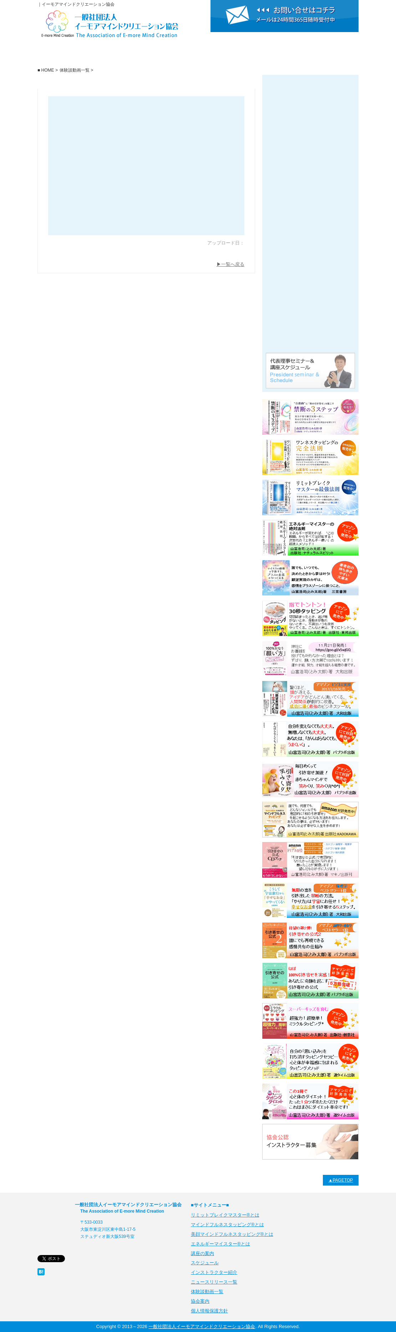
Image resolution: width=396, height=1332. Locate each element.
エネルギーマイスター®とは (310, 174)
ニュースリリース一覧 (310, 253)
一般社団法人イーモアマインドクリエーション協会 (70, 55)
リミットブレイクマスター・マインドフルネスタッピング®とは (310, 135)
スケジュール (197, 55)
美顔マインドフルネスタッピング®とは (310, 214)
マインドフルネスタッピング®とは (227, 1224)
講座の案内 (133, 55)
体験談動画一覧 (310, 292)
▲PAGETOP (341, 1180)
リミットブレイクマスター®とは (310, 96)
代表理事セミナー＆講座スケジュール (310, 370)
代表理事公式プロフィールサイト (310, 331)
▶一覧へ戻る (230, 264)
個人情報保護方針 (209, 1310)
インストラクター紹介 (261, 55)
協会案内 (326, 55)
